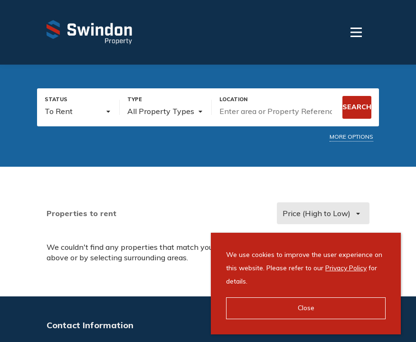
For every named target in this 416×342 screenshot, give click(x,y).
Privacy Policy (346, 268)
